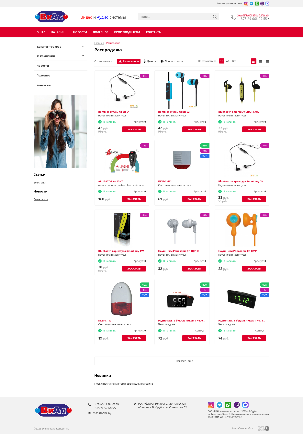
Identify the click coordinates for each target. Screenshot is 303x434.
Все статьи (40, 182)
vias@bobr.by (102, 413)
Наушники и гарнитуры (112, 115)
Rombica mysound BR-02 (173, 111)
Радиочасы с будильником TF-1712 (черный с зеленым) (255, 320)
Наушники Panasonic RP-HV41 (237, 251)
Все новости (41, 199)
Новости (80, 32)
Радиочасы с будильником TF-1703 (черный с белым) (193, 320)
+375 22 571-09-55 (105, 408)
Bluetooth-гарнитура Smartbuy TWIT (122, 251)
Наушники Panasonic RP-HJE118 (178, 251)
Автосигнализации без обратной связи (121, 185)
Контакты (154, 32)
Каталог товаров (49, 46)
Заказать (134, 129)
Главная (99, 43)
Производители (127, 32)
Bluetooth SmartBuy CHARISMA (238, 111)
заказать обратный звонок (253, 15)
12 (221, 61)
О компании (46, 56)
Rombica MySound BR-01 (113, 111)
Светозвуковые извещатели (174, 185)
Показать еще (184, 361)
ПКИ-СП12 (104, 320)
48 (227, 61)
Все (234, 61)
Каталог (57, 32)
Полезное (100, 32)
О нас (41, 32)
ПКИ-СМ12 (165, 181)
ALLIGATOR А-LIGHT (110, 181)
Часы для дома (166, 324)
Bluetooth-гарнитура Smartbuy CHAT (242, 181)
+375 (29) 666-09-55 (106, 404)
